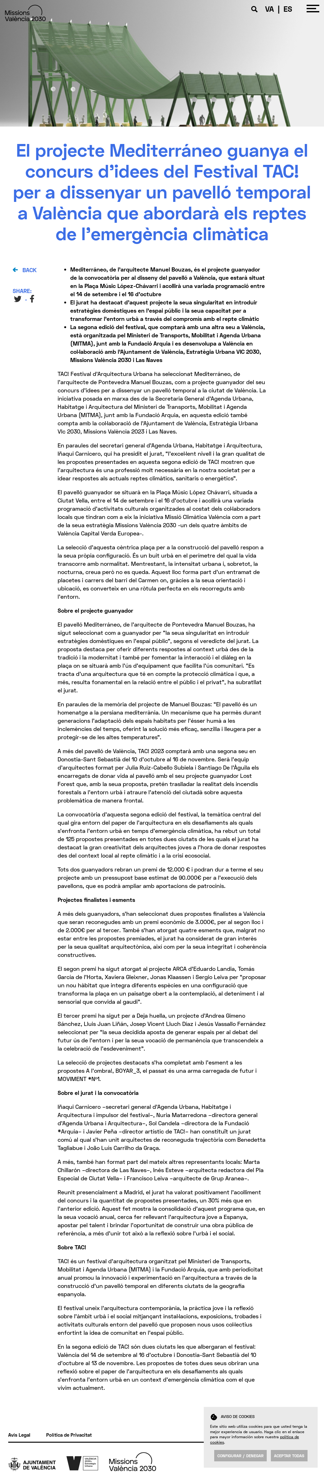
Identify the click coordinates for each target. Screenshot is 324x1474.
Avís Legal (19, 1435)
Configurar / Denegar (240, 1455)
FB (33, 299)
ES (288, 8)
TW (18, 299)
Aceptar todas (289, 1455)
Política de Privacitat (69, 1435)
